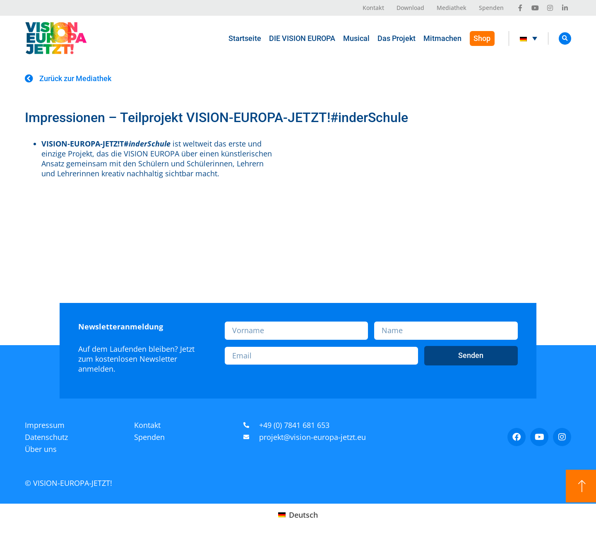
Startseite (244, 38)
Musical (356, 38)
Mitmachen (442, 38)
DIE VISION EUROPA (302, 38)
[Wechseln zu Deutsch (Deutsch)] (298, 514)
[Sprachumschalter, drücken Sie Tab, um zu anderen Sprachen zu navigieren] (528, 38)
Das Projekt (396, 38)
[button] (565, 38)
